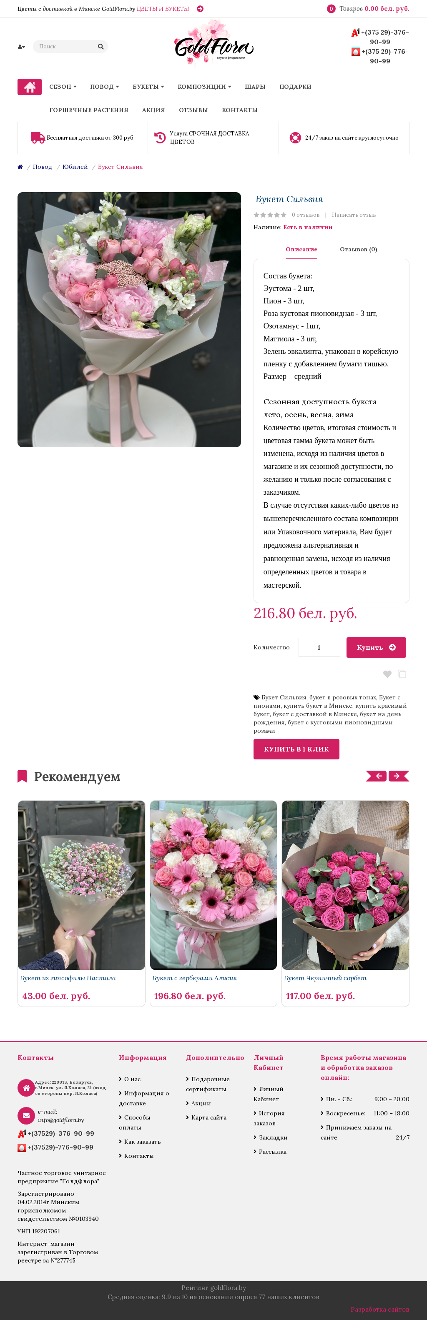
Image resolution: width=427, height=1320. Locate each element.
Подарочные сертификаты (208, 1084)
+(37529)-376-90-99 (61, 1133)
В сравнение (402, 674)
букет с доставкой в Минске (315, 714)
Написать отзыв (354, 215)
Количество (272, 647)
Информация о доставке (144, 1098)
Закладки (273, 1137)
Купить (370, 647)
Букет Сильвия (120, 166)
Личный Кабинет (269, 1094)
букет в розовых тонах (342, 697)
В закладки (387, 674)
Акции (201, 1103)
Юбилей (75, 166)
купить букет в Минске (318, 705)
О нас (132, 1079)
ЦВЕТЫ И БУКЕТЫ (163, 9)
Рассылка (272, 1151)
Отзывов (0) (358, 249)
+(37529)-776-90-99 (60, 1147)
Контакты (139, 1156)
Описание (301, 249)
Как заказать (142, 1141)
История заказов (269, 1118)
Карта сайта (208, 1117)
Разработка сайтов (380, 1309)
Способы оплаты (135, 1122)
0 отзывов (306, 215)
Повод (43, 166)
